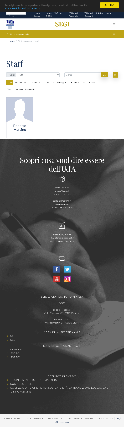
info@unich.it (65, 234)
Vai (104, 75)
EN (115, 13)
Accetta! (109, 5)
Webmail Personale (73, 14)
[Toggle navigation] (114, 24)
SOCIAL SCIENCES (21, 383)
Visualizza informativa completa (22, 8)
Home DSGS (49, 14)
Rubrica (99, 13)
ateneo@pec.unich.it (64, 238)
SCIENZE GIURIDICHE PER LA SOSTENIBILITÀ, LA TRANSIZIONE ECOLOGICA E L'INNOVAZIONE (59, 389)
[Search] (16, 13)
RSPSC (14, 353)
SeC (12, 335)
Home (12, 41)
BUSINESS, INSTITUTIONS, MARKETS (33, 379)
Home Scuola (37, 14)
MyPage (58, 13)
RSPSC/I (15, 357)
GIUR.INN (16, 349)
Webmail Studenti (88, 14)
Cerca (11, 16)
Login (108, 13)
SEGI (13, 339)
